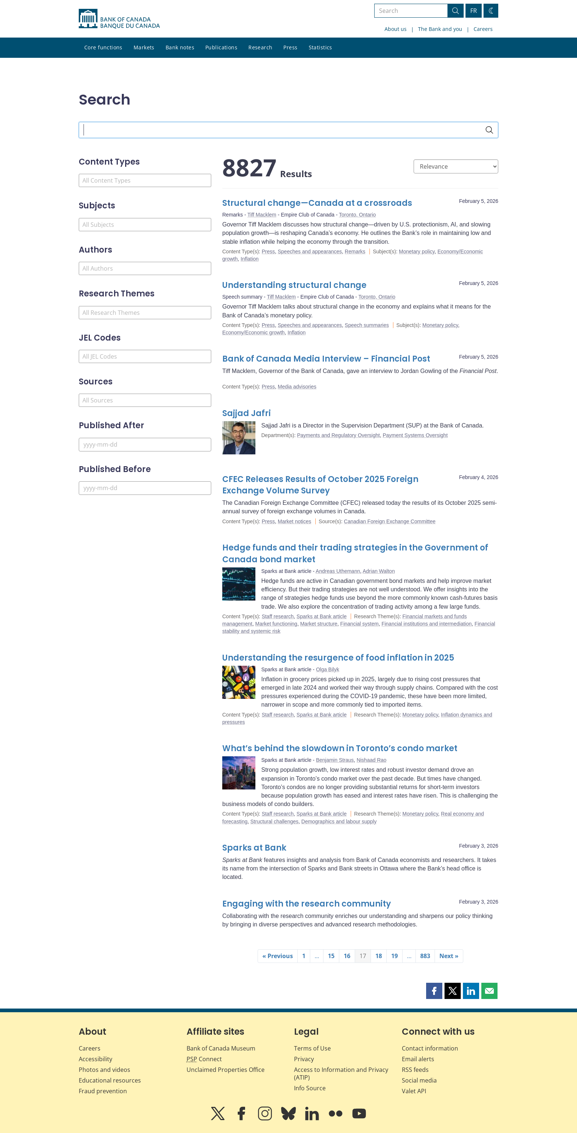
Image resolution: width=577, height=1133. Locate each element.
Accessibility (95, 1059)
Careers (483, 28)
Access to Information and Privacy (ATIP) (341, 1073)
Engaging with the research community (306, 903)
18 (378, 956)
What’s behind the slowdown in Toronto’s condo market (339, 748)
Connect (204, 1059)
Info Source (310, 1088)
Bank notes (180, 47)
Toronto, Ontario (357, 215)
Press (290, 47)
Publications (221, 47)
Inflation (250, 259)
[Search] (489, 130)
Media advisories (297, 387)
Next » (449, 956)
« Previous (277, 956)
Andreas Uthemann (338, 571)
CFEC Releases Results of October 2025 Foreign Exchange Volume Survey (320, 485)
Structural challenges (274, 821)
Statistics (320, 47)
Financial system (359, 624)
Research (260, 47)
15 (331, 956)
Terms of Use (312, 1048)
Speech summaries (367, 325)
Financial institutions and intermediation (427, 624)
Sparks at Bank (254, 848)
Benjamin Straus (335, 760)
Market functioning (276, 624)
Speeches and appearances (310, 251)
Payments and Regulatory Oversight (338, 435)
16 (347, 956)
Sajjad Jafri (246, 413)
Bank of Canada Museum (221, 1048)
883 (425, 956)
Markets (144, 47)
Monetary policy (417, 251)
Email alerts (418, 1059)
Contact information (430, 1048)
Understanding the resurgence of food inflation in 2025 (338, 658)
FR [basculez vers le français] (473, 11)
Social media (419, 1080)
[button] (434, 991)
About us (396, 28)
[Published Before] (145, 488)
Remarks (355, 251)
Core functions (103, 47)
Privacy (304, 1059)
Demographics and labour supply (339, 821)
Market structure (318, 624)
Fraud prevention (103, 1091)
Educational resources (110, 1080)
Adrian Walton (379, 571)
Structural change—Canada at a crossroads (317, 203)
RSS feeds (415, 1070)
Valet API (414, 1091)
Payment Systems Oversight (415, 435)
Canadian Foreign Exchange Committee (390, 521)
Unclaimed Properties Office (226, 1070)
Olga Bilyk (327, 669)
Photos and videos (104, 1070)
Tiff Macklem (261, 215)
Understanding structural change (294, 285)
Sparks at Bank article (322, 616)
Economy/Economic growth (253, 332)
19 (394, 956)
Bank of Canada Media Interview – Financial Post (326, 359)
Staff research (278, 616)
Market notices (294, 521)
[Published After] (145, 444)
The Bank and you (440, 28)
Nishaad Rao (371, 760)
